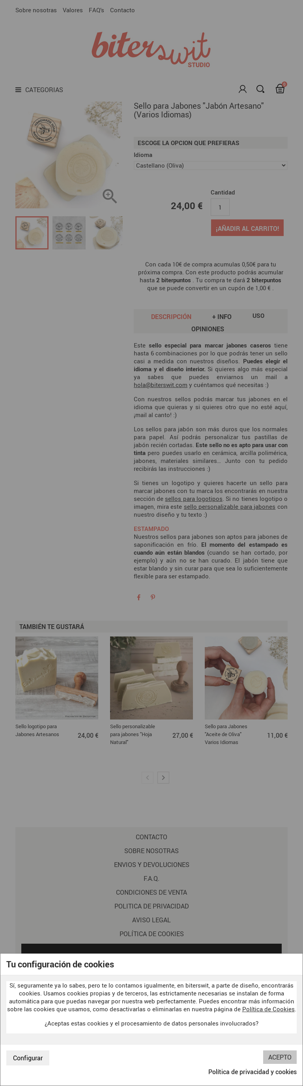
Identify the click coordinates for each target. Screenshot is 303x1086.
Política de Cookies (268, 1009)
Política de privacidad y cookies (252, 1072)
